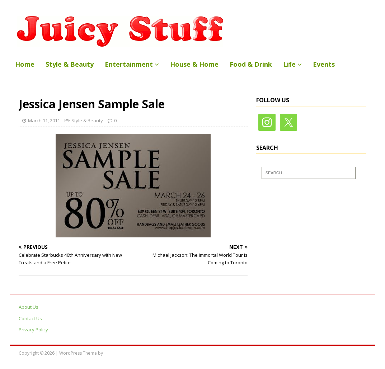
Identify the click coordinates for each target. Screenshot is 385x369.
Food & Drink (251, 64)
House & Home (194, 64)
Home (24, 64)
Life (289, 64)
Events (324, 64)
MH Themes (116, 353)
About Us (28, 307)
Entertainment (129, 64)
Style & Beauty (70, 64)
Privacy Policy (33, 329)
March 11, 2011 (44, 120)
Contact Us (30, 318)
